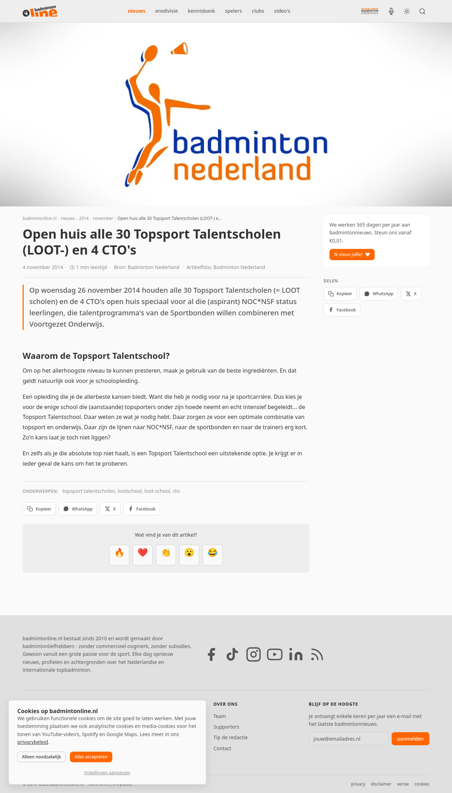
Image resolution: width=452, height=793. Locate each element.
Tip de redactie (230, 737)
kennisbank (201, 10)
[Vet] (119, 555)
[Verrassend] (189, 555)
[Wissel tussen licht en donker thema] (407, 11)
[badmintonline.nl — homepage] (40, 11)
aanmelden (410, 738)
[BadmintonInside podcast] (391, 11)
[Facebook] (211, 654)
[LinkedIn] (296, 654)
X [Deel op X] (110, 509)
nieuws (136, 10)
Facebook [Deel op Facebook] (142, 509)
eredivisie (166, 10)
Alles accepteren (91, 757)
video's (282, 10)
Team (219, 716)
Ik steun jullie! (352, 254)
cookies (422, 784)
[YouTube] (274, 654)
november (103, 218)
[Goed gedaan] (166, 555)
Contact (222, 748)
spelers (233, 10)
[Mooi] (142, 555)
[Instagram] (253, 654)
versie (403, 784)
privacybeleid (32, 742)
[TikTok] (232, 654)
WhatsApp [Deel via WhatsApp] (78, 509)
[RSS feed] (317, 654)
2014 (84, 218)
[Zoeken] (422, 11)
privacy (358, 784)
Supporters (226, 726)
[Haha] (212, 555)
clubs (258, 10)
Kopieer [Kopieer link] (39, 509)
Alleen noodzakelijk (41, 757)
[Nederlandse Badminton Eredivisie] (370, 11)
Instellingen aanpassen (107, 773)
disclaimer (381, 784)
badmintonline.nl (39, 218)
